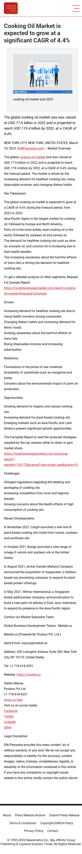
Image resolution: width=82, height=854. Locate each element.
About (7, 815)
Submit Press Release (64, 815)
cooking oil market (32, 157)
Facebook (11, 711)
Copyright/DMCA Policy (56, 823)
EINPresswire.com (30, 148)
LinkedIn (10, 722)
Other (7, 727)
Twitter (9, 716)
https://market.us (29, 674)
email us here (13, 700)
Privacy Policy (33, 831)
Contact (52, 831)
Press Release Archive (30, 815)
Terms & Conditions (22, 823)
